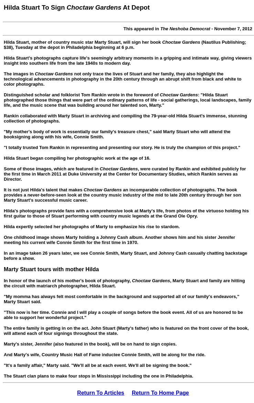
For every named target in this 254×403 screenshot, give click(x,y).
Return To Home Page (160, 393)
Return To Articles (100, 393)
